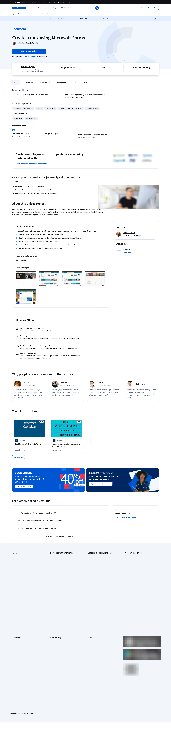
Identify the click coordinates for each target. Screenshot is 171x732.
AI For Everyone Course (95, 561)
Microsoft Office (31, 118)
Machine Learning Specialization (98, 578)
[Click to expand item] (26, 278)
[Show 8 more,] (18, 456)
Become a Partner (18, 636)
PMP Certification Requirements (135, 578)
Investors (91, 600)
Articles (90, 620)
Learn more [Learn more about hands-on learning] (136, 70)
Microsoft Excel (17, 574)
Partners (53, 600)
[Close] (155, 19)
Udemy (15, 646)
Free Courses (17, 643)
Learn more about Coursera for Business (31, 163)
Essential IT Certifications (133, 568)
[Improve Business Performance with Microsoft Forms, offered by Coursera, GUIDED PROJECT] (104, 445)
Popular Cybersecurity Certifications (137, 581)
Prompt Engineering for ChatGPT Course (101, 581)
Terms (90, 603)
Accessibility (92, 613)
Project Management (19, 578)
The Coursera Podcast (57, 610)
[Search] (97, 8)
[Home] (13, 14)
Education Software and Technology (70, 108)
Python (15, 581)
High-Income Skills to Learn (134, 571)
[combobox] (68, 8)
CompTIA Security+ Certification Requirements (140, 564)
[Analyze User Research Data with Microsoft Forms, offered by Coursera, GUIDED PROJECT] (141, 445)
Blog (51, 607)
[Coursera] (19, 8)
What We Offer (17, 600)
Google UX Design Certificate (59, 571)
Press (89, 597)
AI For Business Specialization (97, 558)
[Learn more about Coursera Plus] (42, 56)
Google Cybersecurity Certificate (61, 558)
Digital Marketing (18, 568)
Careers (15, 607)
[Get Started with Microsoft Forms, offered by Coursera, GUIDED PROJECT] (29, 444)
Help (89, 610)
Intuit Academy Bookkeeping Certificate (63, 584)
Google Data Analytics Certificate (61, 561)
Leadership (16, 603)
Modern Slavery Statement (96, 630)
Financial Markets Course (96, 574)
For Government (18, 630)
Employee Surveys (92, 108)
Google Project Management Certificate (63, 568)
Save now (110, 19)
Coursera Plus (17, 613)
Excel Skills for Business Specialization (100, 571)
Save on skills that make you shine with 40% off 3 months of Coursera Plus (29, 478)
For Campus (16, 633)
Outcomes (28, 82)
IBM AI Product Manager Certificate (61, 578)
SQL (14, 584)
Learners (53, 597)
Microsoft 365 (18, 118)
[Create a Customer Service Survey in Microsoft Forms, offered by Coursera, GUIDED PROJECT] (66, 445)
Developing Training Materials (23, 108)
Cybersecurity (17, 561)
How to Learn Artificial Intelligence (136, 574)
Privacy (90, 607)
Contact (90, 617)
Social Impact (17, 639)
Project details (44, 82)
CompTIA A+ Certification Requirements (138, 561)
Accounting (16, 555)
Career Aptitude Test (132, 555)
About (16, 82)
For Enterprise (17, 626)
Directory (91, 623)
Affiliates (90, 626)
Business (30, 14)
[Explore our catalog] (32, 8)
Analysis (39, 108)
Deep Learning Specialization (97, 568)
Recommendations (80, 82)
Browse (20, 14)
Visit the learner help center (126, 516)
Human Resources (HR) (20, 571)
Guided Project (28, 66)
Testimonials (61, 82)
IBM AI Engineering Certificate (59, 574)
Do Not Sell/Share (93, 633)
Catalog (15, 610)
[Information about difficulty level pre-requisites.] (82, 70)
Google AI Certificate (57, 555)
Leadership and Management (46, 14)
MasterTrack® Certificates (21, 620)
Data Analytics (17, 564)
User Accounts (50, 108)
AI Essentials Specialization (96, 555)
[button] (41, 8)
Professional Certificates (21, 617)
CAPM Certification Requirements (136, 558)
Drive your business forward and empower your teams (104, 477)
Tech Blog (53, 613)
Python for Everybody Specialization (99, 584)
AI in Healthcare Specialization (97, 564)
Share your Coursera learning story (136, 584)
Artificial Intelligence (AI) (20, 558)
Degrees (15, 623)
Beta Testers (54, 603)
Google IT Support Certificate (60, 564)
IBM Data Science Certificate (59, 581)
